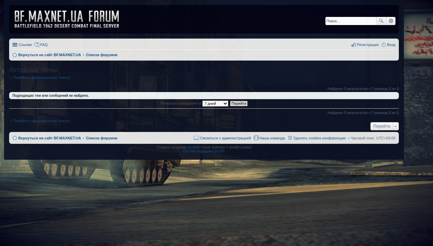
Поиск (381, 21)
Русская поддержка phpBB (204, 151)
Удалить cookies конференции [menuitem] (319, 138)
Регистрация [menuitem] (368, 45)
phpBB (192, 147)
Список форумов (101, 138)
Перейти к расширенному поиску (41, 77)
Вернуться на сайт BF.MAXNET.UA (49, 138)
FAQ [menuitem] (44, 45)
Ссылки (25, 45)
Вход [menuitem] (391, 45)
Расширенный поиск (390, 21)
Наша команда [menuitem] (272, 138)
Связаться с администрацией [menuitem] (225, 138)
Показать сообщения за (194, 103)
